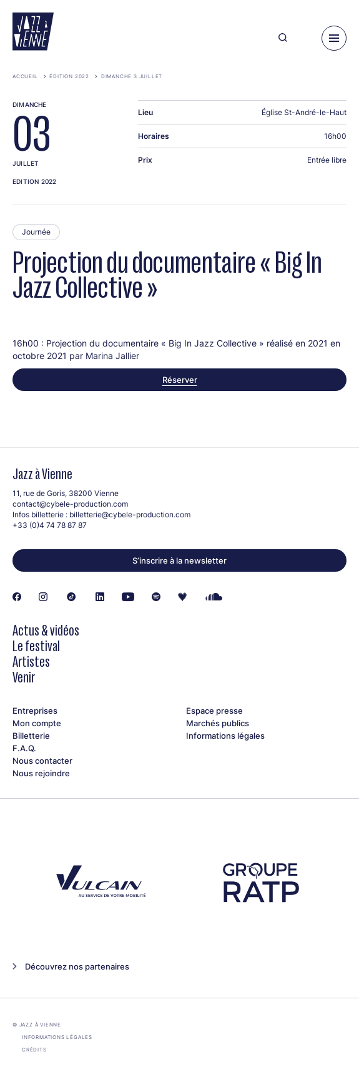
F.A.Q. (24, 748)
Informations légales (225, 735)
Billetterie (31, 735)
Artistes (31, 661)
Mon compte (36, 723)
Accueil (25, 76)
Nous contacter (42, 760)
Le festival (36, 646)
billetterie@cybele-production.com (129, 514)
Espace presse (214, 710)
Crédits (34, 1049)
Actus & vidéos (45, 630)
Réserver (179, 379)
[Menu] (334, 38)
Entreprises (34, 710)
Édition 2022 (69, 76)
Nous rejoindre (41, 773)
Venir (23, 677)
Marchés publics (217, 723)
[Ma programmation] (304, 38)
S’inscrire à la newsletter (179, 560)
